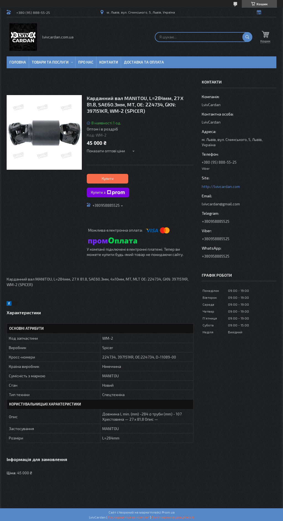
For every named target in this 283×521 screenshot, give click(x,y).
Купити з (108, 192)
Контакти (108, 62)
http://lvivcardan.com (221, 186)
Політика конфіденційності (173, 517)
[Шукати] (247, 37)
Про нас (85, 62)
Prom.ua (168, 512)
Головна (17, 62)
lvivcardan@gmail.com (221, 203)
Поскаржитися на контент (128, 517)
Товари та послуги (50, 62)
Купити (108, 178)
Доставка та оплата (144, 62)
